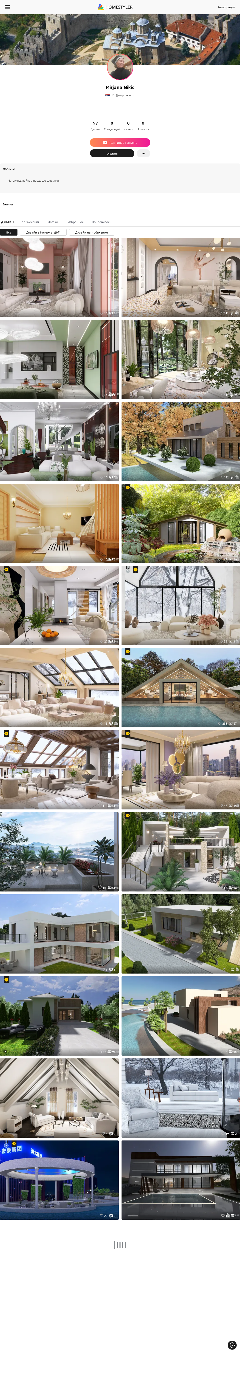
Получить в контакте (120, 142)
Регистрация (226, 7)
